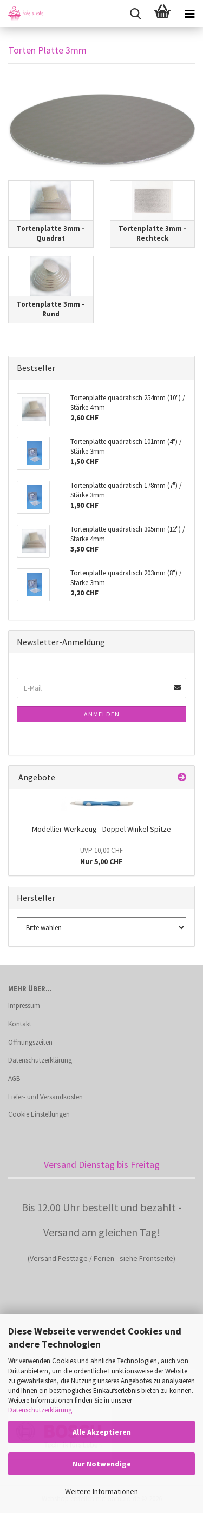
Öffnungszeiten (30, 1042)
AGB (14, 1078)
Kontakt (19, 1023)
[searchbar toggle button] (135, 13)
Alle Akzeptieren (102, 1432)
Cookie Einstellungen (39, 1114)
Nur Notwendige (102, 1464)
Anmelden (102, 714)
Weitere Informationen (101, 1491)
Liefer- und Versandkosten (45, 1096)
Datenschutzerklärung (40, 1410)
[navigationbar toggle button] (189, 13)
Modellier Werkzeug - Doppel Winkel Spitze (101, 829)
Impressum (24, 1005)
